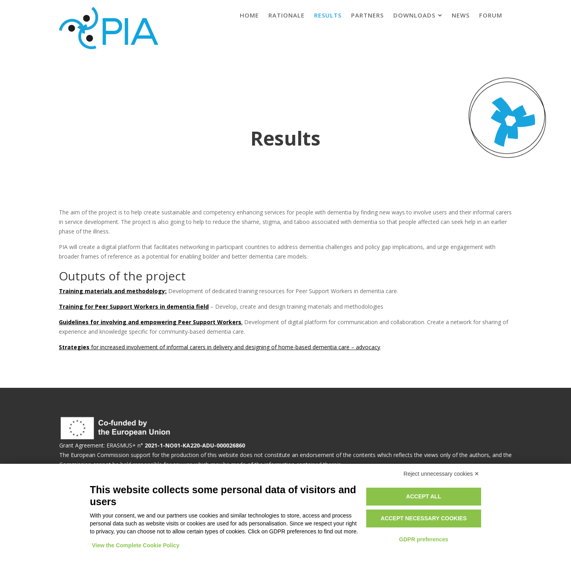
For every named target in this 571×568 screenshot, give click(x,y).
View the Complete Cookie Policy (135, 545)
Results (328, 15)
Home (249, 15)
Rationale (286, 15)
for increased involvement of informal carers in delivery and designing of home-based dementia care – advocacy (219, 347)
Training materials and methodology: (113, 291)
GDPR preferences (424, 539)
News (461, 15)
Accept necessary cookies (423, 518)
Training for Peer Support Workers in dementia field (134, 306)
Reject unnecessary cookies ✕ (441, 474)
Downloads (414, 15)
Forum (490, 15)
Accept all (423, 496)
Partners (367, 15)
